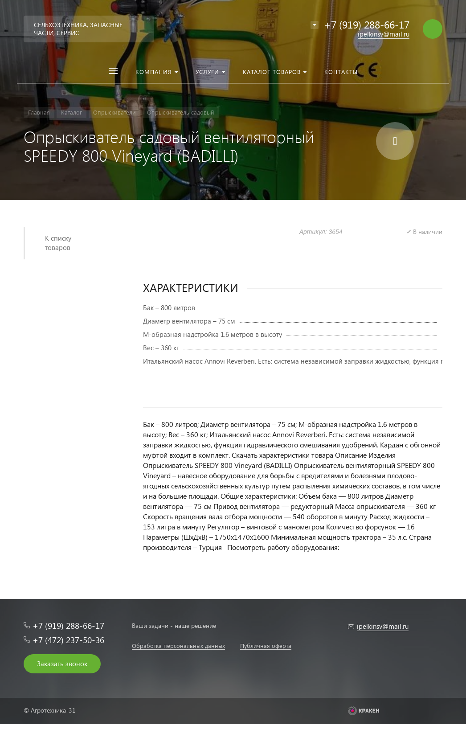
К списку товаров (58, 243)
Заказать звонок (62, 663)
